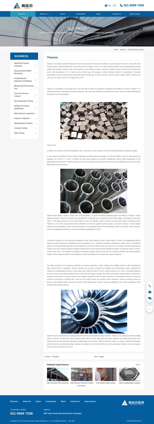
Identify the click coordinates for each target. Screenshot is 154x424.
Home (116, 49)
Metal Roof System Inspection (21, 64)
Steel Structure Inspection (24, 113)
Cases (62, 14)
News (98, 14)
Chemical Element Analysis (136, 49)
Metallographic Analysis (23, 123)
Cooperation (80, 14)
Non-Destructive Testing (23, 101)
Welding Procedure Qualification (21, 107)
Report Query (134, 14)
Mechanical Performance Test (24, 87)
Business (21, 14)
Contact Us (116, 14)
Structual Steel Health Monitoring (22, 72)
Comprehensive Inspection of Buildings (23, 79)
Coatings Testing (20, 128)
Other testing (19, 133)
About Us (43, 14)
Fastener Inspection (22, 118)
